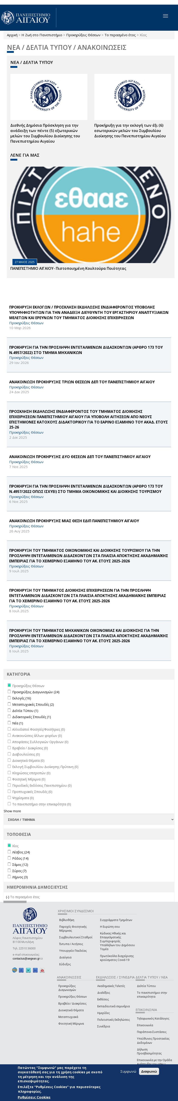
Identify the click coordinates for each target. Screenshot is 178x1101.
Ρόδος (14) (20, 858)
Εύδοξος (65, 964)
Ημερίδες (103, 1013)
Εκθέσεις (103, 999)
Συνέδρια (103, 1026)
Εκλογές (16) (21, 698)
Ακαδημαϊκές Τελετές (111, 986)
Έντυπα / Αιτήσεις (71, 944)
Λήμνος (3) (20, 877)
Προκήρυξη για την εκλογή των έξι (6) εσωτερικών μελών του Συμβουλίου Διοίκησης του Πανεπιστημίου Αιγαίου (130, 130)
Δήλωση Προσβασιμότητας (149, 1051)
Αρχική (12, 35)
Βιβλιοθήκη (66, 920)
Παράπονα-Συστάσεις (151, 1032)
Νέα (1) (17, 723)
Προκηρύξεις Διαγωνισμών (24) (35, 692)
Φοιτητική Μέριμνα (71, 1024)
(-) (8, 897)
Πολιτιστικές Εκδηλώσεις (113, 1020)
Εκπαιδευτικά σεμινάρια (113, 1006)
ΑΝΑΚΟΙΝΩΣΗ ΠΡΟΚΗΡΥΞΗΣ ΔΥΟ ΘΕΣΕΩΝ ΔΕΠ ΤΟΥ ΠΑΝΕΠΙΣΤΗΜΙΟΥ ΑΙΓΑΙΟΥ (80, 456)
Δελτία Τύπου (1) (25, 710)
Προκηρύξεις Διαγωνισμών (67, 988)
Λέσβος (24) (21, 852)
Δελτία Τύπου (146, 986)
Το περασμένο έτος (120, 35)
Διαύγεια (65, 957)
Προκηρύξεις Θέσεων (83, 35)
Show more (12, 811)
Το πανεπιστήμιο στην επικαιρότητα (152, 995)
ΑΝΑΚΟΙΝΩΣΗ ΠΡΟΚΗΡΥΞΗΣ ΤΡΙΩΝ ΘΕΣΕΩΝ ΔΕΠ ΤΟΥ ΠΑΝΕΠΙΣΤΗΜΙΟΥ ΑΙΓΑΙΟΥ (82, 381)
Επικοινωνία (145, 1025)
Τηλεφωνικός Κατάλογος (153, 1018)
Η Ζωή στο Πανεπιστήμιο (41, 35)
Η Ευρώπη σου (110, 927)
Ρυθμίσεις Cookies (34, 1097)
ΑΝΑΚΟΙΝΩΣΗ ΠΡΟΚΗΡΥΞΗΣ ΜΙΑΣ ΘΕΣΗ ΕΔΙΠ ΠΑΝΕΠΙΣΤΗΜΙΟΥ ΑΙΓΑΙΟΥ (74, 520)
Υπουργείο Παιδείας (73, 951)
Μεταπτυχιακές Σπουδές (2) (33, 704)
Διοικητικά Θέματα (71, 1010)
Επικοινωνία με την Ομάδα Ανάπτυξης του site (154, 1062)
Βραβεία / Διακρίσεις (72, 1003)
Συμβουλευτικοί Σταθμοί (75, 937)
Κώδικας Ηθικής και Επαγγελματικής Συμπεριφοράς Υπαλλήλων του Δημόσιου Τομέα (117, 941)
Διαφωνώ (149, 1072)
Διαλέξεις (103, 993)
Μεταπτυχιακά (68, 1017)
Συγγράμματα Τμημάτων (116, 920)
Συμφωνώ (128, 1071)
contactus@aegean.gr (28, 958)
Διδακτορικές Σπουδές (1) (31, 717)
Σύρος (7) (19, 871)
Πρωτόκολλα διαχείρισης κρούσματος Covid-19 (117, 958)
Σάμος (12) (20, 864)
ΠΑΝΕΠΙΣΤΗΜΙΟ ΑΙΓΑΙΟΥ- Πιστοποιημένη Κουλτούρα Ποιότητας (68, 268)
